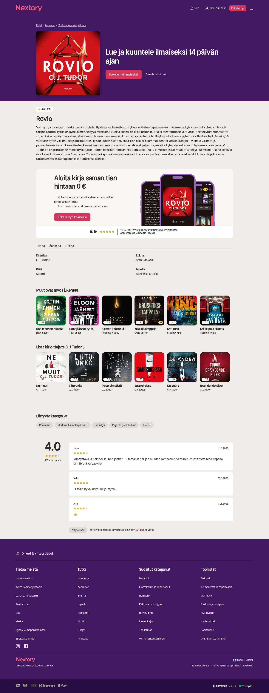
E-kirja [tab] (69, 246)
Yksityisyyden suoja (222, 665)
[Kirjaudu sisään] (215, 8)
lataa (142, 529)
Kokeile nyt (237, 8)
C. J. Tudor (43, 260)
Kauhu (147, 425)
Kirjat (39, 25)
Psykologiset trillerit (124, 425)
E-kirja (153, 274)
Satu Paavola (144, 260)
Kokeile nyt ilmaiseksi (123, 74)
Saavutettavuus (200, 665)
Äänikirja (142, 274)
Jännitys (100, 425)
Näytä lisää (78, 530)
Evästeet (248, 665)
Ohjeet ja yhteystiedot (34, 553)
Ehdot (238, 665)
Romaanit (50, 25)
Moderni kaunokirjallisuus (72, 25)
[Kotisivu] (101, 8)
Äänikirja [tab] (55, 246)
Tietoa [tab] (40, 246)
